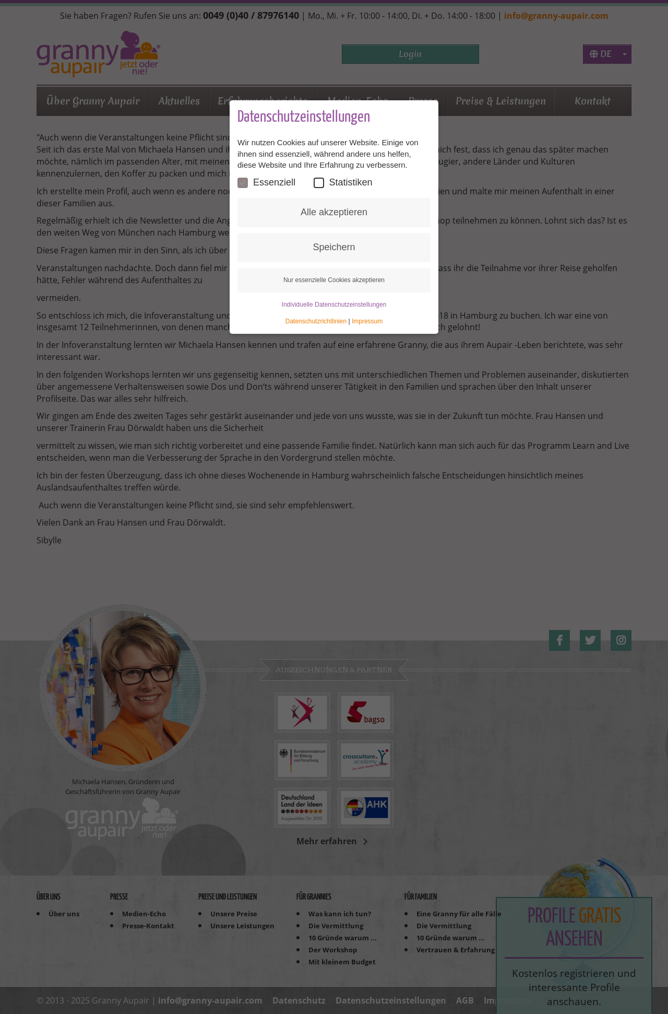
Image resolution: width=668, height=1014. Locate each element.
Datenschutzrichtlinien (316, 321)
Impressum (367, 321)
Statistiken (343, 182)
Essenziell (266, 182)
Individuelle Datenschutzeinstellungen (334, 304)
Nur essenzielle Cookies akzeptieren (334, 280)
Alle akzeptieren (334, 212)
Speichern (334, 247)
